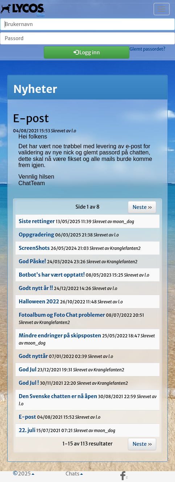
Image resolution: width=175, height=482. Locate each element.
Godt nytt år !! (36, 288)
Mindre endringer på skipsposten (60, 335)
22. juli (27, 430)
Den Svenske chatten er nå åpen (58, 396)
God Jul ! (29, 383)
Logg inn (87, 52)
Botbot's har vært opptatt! (52, 275)
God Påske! (32, 261)
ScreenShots (34, 248)
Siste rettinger (37, 221)
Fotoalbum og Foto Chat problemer (62, 315)
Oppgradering (36, 234)
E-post (27, 417)
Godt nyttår (33, 356)
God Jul (28, 369)
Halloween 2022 (39, 301)
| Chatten (22, 9)
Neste (140, 207)
